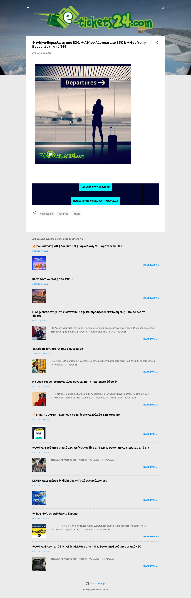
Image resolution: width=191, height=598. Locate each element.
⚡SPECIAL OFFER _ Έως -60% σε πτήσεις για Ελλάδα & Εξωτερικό (76, 414)
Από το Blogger (95, 583)
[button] (157, 43)
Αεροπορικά (46, 213)
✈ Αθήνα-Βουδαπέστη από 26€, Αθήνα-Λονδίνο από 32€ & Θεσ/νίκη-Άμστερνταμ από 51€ (90, 447)
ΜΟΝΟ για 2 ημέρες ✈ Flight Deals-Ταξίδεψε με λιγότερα (69, 480)
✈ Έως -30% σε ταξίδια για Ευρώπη (55, 513)
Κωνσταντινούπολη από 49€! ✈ (52, 279)
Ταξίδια (76, 213)
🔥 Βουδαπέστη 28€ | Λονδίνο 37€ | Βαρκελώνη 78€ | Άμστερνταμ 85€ (77, 246)
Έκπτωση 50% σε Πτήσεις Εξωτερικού (57, 348)
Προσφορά (62, 213)
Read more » (151, 265)
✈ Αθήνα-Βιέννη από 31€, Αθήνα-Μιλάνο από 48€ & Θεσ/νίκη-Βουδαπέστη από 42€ (86, 546)
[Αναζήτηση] (163, 8)
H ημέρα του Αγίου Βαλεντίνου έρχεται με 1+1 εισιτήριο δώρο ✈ (74, 381)
